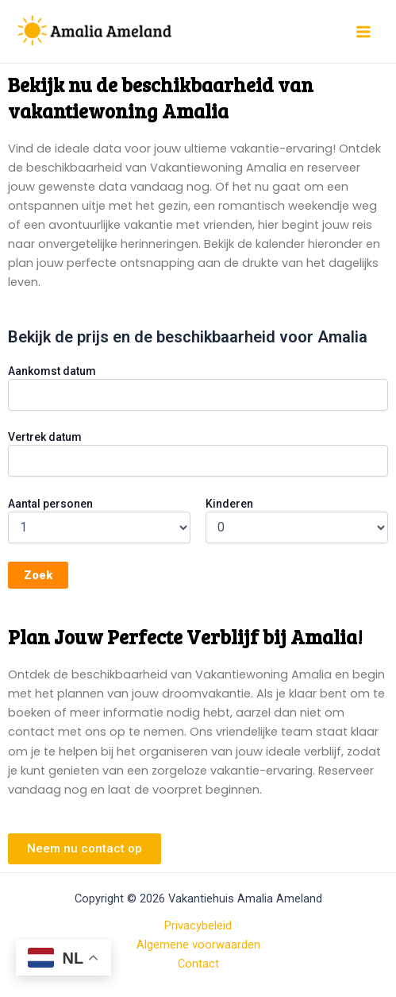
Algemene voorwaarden (198, 944)
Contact (198, 963)
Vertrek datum (45, 437)
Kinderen (229, 503)
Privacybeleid (198, 925)
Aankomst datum (52, 371)
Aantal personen (50, 503)
